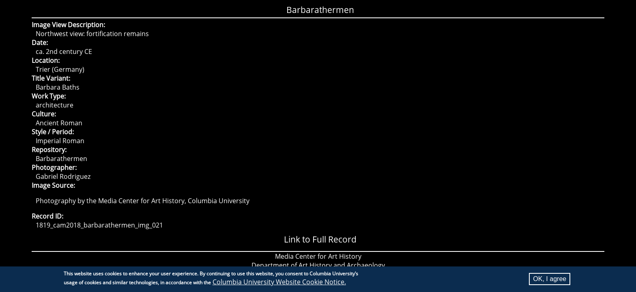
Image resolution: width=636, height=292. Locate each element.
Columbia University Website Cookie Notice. (279, 283)
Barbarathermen (320, 9)
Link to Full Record (320, 239)
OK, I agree (549, 280)
